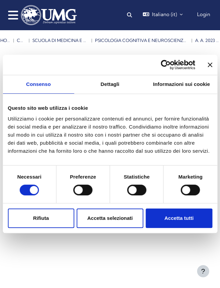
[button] (129, 15)
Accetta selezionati (110, 218)
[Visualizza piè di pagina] (203, 271)
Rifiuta (41, 218)
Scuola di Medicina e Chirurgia (60, 40)
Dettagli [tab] (110, 84)
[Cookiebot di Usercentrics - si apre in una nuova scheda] (165, 65)
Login (203, 14)
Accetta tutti (179, 218)
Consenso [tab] (38, 84)
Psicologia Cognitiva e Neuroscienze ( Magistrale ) (141, 40)
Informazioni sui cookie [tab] (181, 84)
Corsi (21, 40)
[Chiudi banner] (210, 64)
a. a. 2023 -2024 (207, 40)
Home (5, 40)
